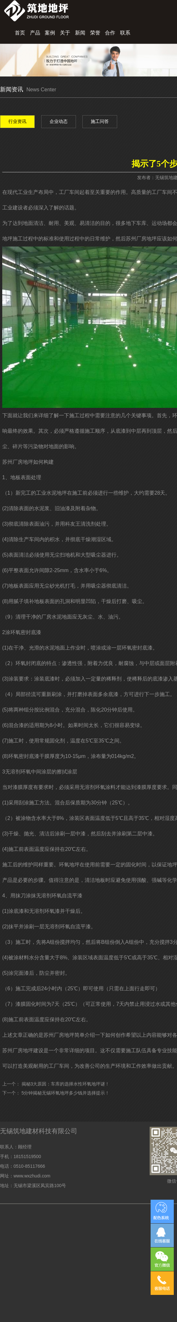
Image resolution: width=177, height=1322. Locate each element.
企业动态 (59, 121)
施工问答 (100, 121)
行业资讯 (17, 121)
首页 (20, 32)
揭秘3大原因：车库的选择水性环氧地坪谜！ (66, 1083)
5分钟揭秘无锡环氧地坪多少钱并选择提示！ (66, 1092)
